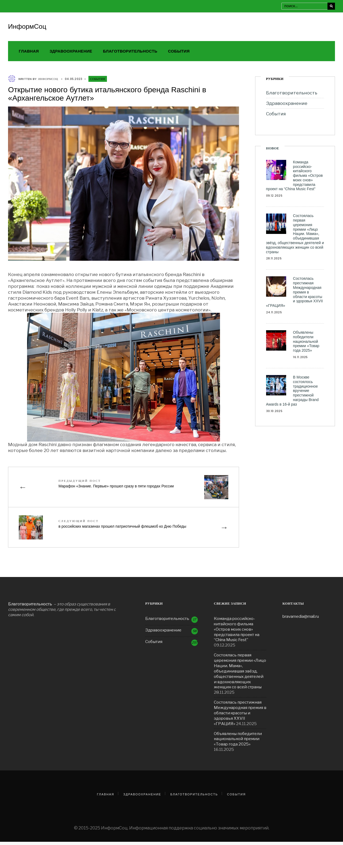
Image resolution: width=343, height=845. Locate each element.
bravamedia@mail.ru (300, 619)
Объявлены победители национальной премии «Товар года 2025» (306, 344)
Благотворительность (130, 54)
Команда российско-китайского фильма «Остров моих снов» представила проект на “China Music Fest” (294, 178)
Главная (29, 54)
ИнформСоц (28, 27)
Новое (272, 150)
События (178, 54)
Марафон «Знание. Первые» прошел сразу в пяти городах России (116, 486)
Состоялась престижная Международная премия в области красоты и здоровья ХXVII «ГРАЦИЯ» (294, 294)
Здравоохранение (71, 54)
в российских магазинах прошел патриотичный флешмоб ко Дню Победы (123, 526)
